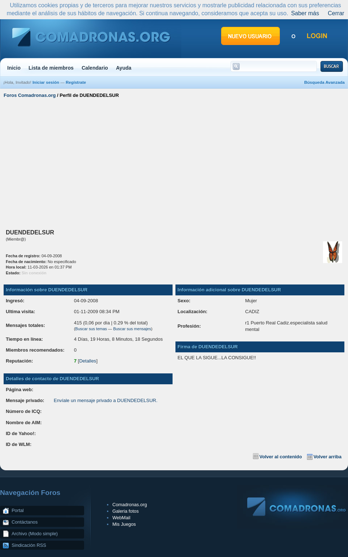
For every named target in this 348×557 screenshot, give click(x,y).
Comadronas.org (129, 504)
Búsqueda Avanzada (324, 82)
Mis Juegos (124, 524)
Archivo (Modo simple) (35, 533)
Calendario (95, 68)
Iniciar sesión (46, 82)
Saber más (305, 13)
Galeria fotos (125, 511)
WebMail (121, 517)
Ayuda (124, 68)
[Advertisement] (174, 162)
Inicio (14, 68)
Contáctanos (25, 522)
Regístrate (76, 82)
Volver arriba (327, 456)
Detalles (87, 361)
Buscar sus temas (91, 329)
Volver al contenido (281, 456)
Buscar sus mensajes (132, 329)
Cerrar (336, 13)
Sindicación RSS (29, 545)
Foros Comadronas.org (30, 95)
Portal (18, 510)
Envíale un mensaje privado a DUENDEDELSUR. (105, 400)
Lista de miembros (51, 68)
